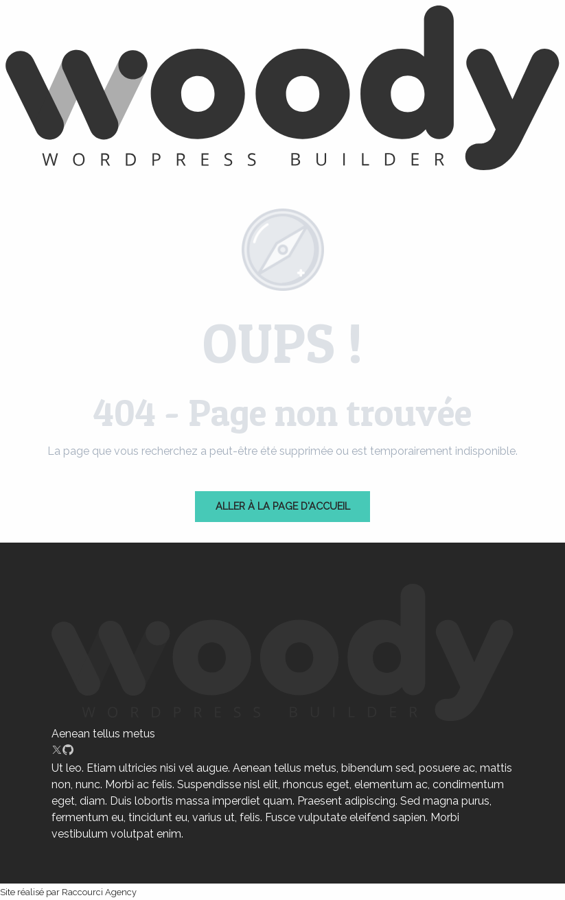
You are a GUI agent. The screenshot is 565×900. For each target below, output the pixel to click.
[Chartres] (282, 90)
